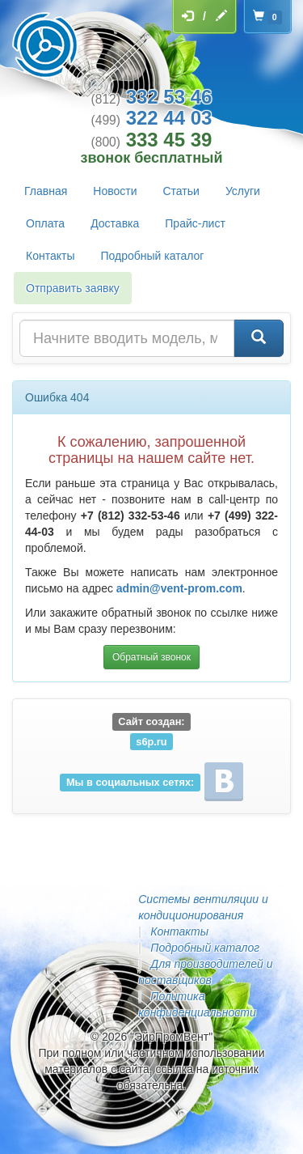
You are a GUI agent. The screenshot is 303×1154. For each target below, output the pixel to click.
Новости (115, 191)
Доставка (114, 223)
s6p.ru (151, 741)
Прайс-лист (195, 223)
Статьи (181, 191)
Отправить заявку (73, 288)
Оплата (45, 223)
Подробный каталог (152, 255)
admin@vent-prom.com (179, 588)
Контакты (50, 255)
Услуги (242, 191)
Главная (45, 191)
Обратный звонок (151, 657)
